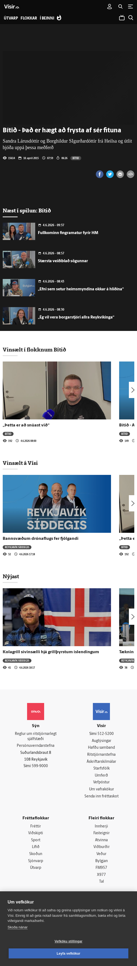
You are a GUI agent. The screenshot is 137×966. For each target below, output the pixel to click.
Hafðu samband (101, 748)
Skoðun (35, 854)
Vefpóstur (101, 782)
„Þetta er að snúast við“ (26, 425)
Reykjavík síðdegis (17, 547)
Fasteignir (101, 833)
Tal (101, 882)
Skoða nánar (18, 927)
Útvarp (35, 868)
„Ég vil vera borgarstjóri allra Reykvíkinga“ (76, 318)
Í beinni (47, 19)
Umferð (101, 776)
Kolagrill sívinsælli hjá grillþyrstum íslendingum (51, 652)
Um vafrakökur (101, 789)
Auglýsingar (101, 741)
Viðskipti (35, 833)
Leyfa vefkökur (68, 953)
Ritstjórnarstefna (101, 755)
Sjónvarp (35, 861)
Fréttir (35, 826)
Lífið (36, 847)
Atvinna (101, 840)
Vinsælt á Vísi (20, 463)
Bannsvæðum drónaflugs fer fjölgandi (41, 539)
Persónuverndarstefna (35, 746)
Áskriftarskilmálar (101, 762)
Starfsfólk (101, 769)
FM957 (101, 868)
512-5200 (105, 734)
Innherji (101, 826)
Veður (101, 854)
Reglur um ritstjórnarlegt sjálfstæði (36, 736)
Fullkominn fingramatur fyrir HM (68, 233)
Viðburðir (101, 847)
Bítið (76, 158)
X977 (101, 875)
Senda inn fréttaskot (101, 796)
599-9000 (40, 766)
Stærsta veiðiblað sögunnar (63, 261)
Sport (35, 840)
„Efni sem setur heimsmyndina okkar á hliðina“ (81, 289)
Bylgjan (101, 861)
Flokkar (29, 19)
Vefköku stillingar (69, 941)
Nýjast (11, 576)
